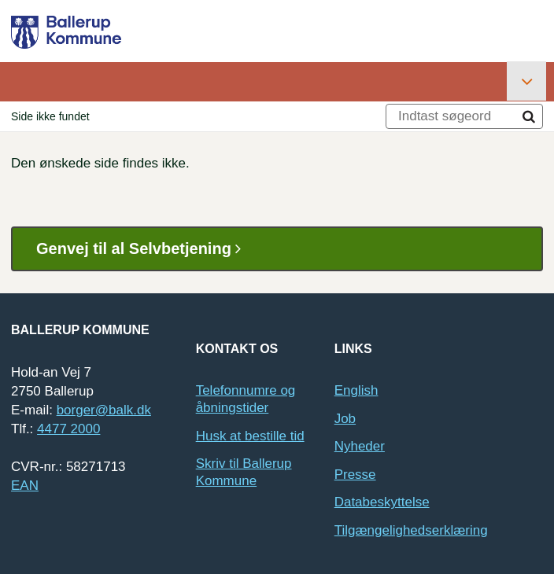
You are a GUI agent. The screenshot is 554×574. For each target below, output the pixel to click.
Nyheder (359, 446)
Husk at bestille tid (250, 436)
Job (345, 418)
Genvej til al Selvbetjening (144, 249)
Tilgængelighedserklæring (411, 530)
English (356, 390)
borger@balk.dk (104, 410)
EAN (25, 485)
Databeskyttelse (382, 502)
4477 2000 (68, 428)
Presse (355, 474)
